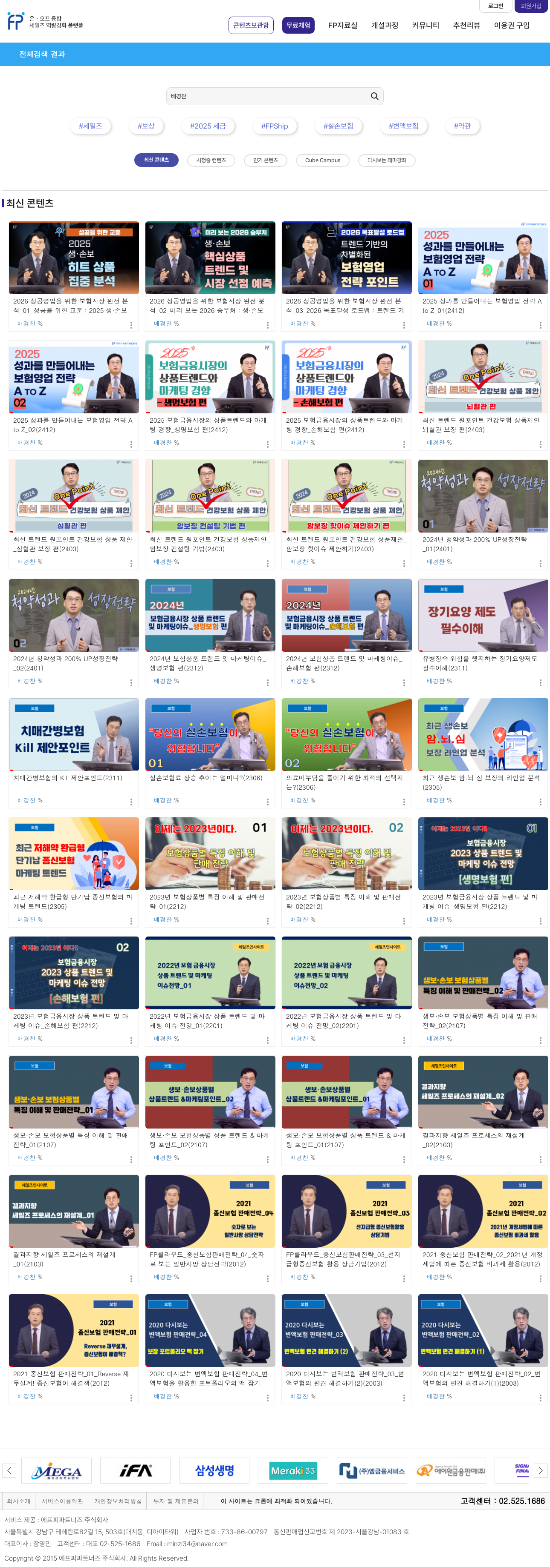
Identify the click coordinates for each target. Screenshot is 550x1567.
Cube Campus (322, 160)
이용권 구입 (512, 25)
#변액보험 (404, 126)
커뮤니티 (426, 25)
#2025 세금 (208, 126)
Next (541, 1471)
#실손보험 (338, 126)
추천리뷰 (467, 25)
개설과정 (385, 25)
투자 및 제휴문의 (176, 1501)
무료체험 (298, 25)
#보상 (146, 126)
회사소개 (19, 1501)
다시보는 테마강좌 (387, 160)
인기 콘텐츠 (265, 160)
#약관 (462, 126)
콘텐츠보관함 (251, 25)
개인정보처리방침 (118, 1501)
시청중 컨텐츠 (211, 160)
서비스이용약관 (63, 1501)
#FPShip (274, 126)
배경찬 (26, 323)
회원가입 (531, 6)
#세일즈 (90, 126)
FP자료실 (343, 25)
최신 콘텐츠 (156, 160)
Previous (9, 1471)
